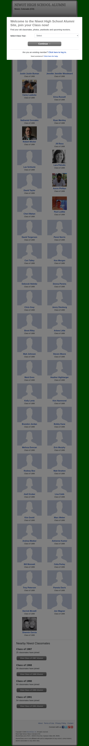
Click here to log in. (57, 52)
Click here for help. (51, 56)
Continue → (44, 44)
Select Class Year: (18, 36)
